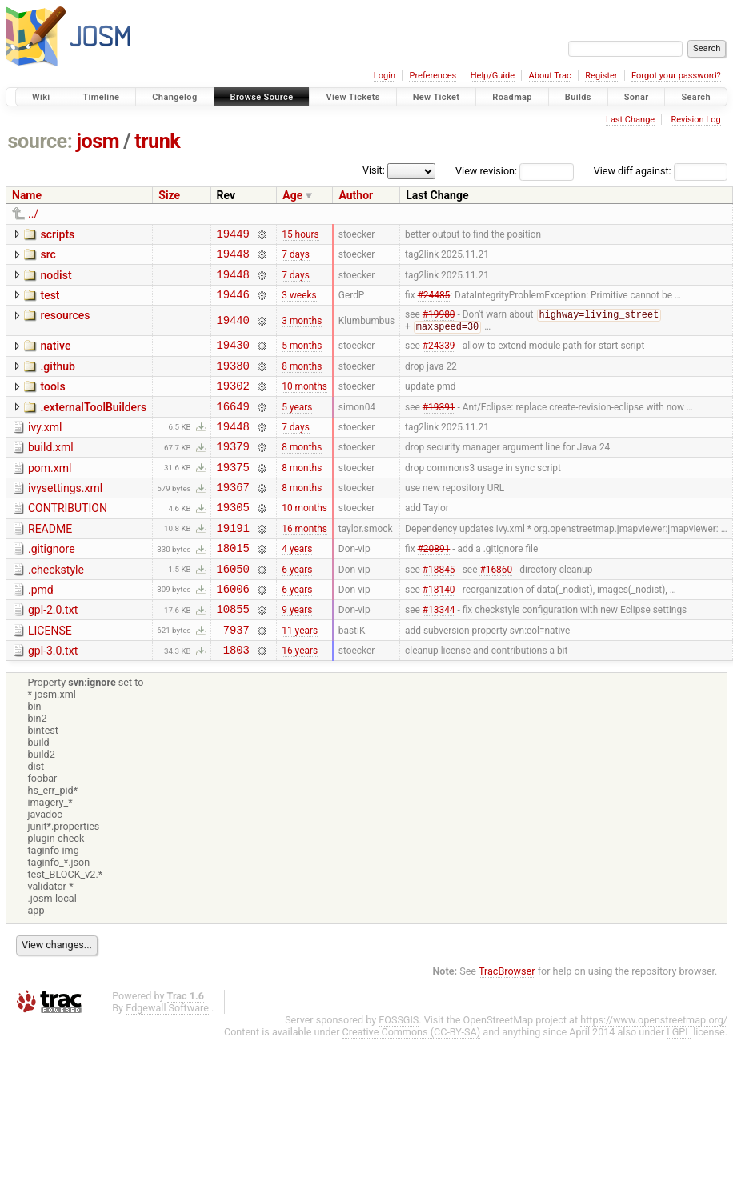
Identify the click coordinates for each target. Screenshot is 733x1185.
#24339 (439, 358)
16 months (304, 562)
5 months (302, 358)
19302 (233, 403)
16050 (233, 608)
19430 (233, 358)
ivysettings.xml (65, 516)
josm (97, 141)
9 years (297, 653)
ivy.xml (45, 448)
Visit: (373, 170)
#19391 (439, 426)
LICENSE (50, 675)
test (49, 302)
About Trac (550, 75)
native (55, 356)
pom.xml (49, 493)
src (47, 256)
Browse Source (262, 97)
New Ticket (436, 97)
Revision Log (695, 119)
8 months (302, 380)
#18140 (439, 630)
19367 (233, 517)
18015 (233, 585)
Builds (578, 97)
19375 (233, 494)
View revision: (486, 171)
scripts (57, 234)
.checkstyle (56, 607)
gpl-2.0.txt (53, 652)
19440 (233, 330)
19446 (233, 303)
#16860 (495, 608)
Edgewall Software (167, 1057)
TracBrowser (507, 1021)
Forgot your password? (676, 75)
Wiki (41, 97)
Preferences (432, 75)
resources (65, 324)
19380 (233, 381)
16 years (300, 699)
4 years (297, 585)
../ (33, 213)
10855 (233, 653)
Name (27, 195)
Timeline (100, 97)
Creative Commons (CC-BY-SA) (411, 1081)
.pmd (41, 629)
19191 (233, 562)
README (50, 561)
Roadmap (512, 97)
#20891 (434, 585)
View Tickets (352, 97)
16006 (233, 631)
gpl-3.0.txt (53, 697)
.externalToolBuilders (93, 425)
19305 (233, 539)
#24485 (434, 303)
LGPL (679, 1081)
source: (40, 141)
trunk (157, 141)
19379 (233, 471)
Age (292, 195)
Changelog (174, 97)
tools (52, 402)
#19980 (439, 325)
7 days (295, 258)
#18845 (439, 608)
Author (355, 195)
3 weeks (299, 303)
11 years (300, 676)
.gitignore (51, 584)
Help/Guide (493, 75)
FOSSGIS (399, 1069)
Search (696, 97)
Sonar (636, 97)
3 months (302, 331)
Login (384, 75)
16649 (233, 426)
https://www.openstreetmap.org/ (653, 1069)
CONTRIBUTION (67, 538)
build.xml (51, 470)
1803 (236, 699)
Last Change (630, 119)
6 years (297, 608)
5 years (297, 426)
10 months (304, 404)
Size (169, 195)
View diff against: (660, 171)
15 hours (300, 235)
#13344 (439, 653)
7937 (236, 676)
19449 (233, 235)
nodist (55, 280)
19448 (233, 258)
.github (57, 380)
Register (601, 75)
